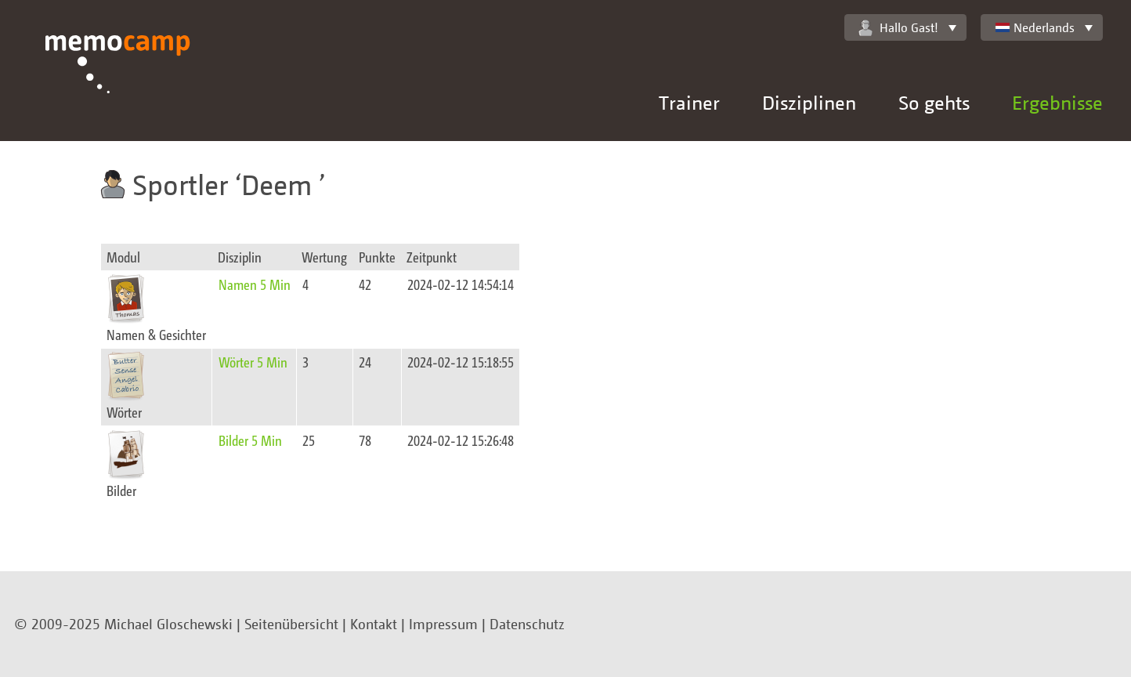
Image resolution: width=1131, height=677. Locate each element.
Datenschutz (527, 623)
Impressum (443, 623)
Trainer (689, 102)
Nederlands (1035, 27)
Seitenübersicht (291, 623)
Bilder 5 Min (250, 440)
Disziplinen (809, 102)
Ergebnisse (1057, 102)
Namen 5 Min (255, 284)
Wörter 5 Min (253, 362)
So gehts (934, 102)
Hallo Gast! (898, 28)
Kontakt (373, 623)
